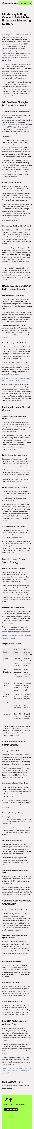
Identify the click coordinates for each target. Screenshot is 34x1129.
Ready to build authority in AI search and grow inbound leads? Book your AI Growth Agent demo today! (16, 1070)
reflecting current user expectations (13, 125)
